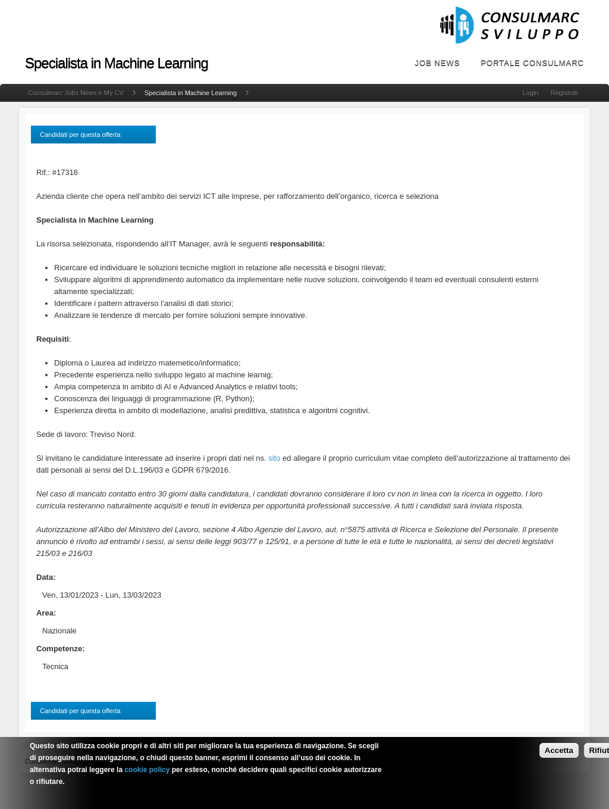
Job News (437, 62)
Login (531, 92)
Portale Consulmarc (532, 62)
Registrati (564, 92)
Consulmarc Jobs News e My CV (76, 92)
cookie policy (146, 773)
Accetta (559, 753)
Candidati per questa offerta (80, 134)
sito (274, 458)
